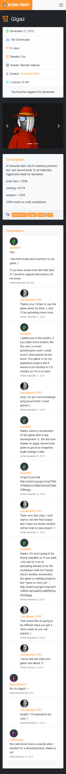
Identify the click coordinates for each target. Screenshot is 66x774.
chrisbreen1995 (29, 73)
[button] (7, 125)
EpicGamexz (18, 684)
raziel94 (15, 248)
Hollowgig (16, 740)
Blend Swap (16, 5)
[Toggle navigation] (61, 5)
